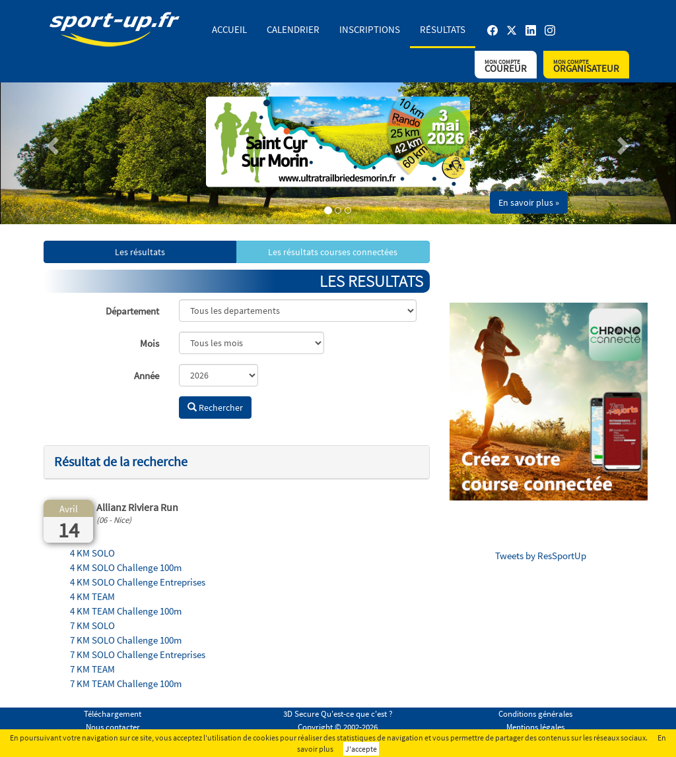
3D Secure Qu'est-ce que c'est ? (338, 713)
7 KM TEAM (92, 669)
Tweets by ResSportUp (540, 555)
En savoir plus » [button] (528, 202)
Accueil (229, 29)
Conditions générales (535, 713)
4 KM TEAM (92, 596)
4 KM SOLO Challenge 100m (126, 567)
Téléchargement (112, 713)
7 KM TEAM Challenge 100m (126, 683)
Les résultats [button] (140, 252)
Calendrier (293, 29)
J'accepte (361, 749)
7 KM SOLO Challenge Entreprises (137, 654)
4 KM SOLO (92, 553)
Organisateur (586, 66)
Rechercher (215, 407)
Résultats (442, 29)
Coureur (506, 66)
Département (132, 311)
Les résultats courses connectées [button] (332, 252)
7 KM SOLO (92, 625)
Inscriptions (369, 29)
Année (146, 375)
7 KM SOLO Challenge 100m (126, 640)
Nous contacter (113, 727)
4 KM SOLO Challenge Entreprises (137, 582)
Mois (149, 343)
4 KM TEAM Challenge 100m (126, 611)
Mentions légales (535, 727)
